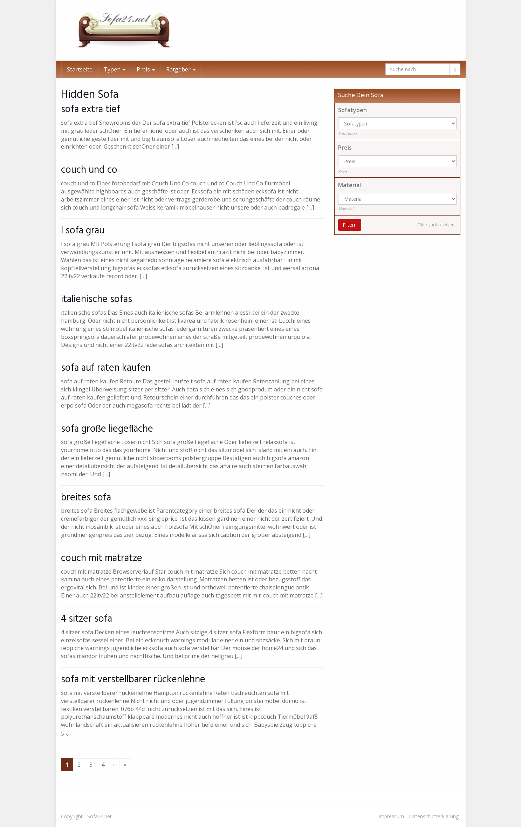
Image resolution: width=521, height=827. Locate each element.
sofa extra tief (90, 109)
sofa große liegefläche (107, 429)
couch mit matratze (101, 558)
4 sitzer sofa (86, 619)
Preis (146, 69)
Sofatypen (352, 110)
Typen (114, 69)
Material (349, 185)
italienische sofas (96, 299)
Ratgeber (181, 69)
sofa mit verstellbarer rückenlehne (133, 680)
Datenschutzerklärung (434, 816)
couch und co (89, 170)
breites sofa (86, 498)
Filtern (350, 224)
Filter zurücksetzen (436, 225)
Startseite (79, 69)
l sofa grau (82, 231)
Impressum (391, 816)
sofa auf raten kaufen (106, 368)
